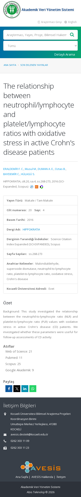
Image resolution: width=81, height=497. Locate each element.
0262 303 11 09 (20, 441)
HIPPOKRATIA (31, 229)
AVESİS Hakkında (42, 477)
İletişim (61, 477)
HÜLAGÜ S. (28, 174)
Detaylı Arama (64, 54)
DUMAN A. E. (46, 169)
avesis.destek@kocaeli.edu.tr (29, 434)
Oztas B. (60, 169)
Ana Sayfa (10, 65)
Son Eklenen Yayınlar (34, 65)
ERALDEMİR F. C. (13, 169)
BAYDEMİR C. (11, 174)
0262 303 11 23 (20, 448)
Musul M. (31, 169)
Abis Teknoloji (36, 492)
